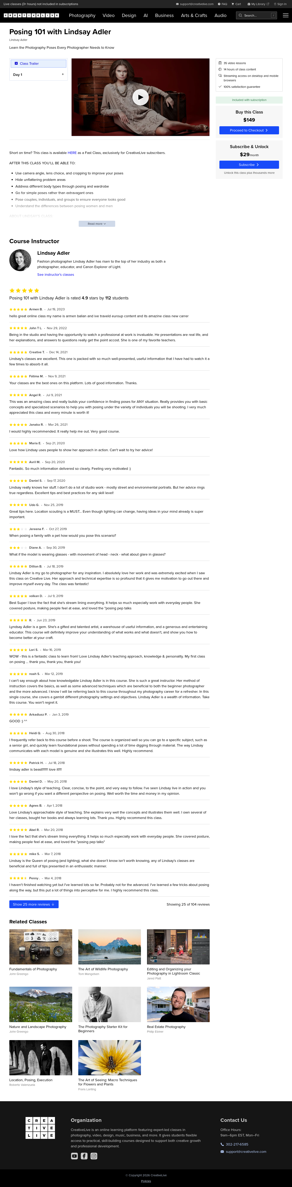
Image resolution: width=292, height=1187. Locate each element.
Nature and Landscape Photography (37, 1026)
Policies (146, 1181)
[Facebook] (84, 1156)
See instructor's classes (55, 274)
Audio (221, 15)
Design (129, 15)
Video (109, 15)
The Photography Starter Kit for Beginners (103, 1029)
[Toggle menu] (286, 15)
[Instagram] (94, 1156)
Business (164, 15)
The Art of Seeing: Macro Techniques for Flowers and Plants (107, 1082)
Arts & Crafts (194, 15)
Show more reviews (34, 904)
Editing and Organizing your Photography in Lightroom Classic (173, 971)
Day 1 (17, 74)
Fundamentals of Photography (33, 969)
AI (146, 15)
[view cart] (237, 4)
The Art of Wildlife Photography (103, 969)
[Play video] (140, 97)
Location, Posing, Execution (31, 1079)
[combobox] (256, 15)
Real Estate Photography (166, 1026)
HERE (72, 152)
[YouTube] (74, 1156)
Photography (82, 15)
